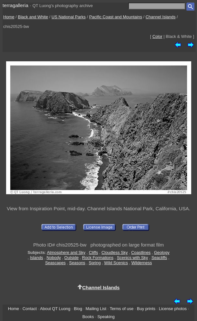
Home (8, 16)
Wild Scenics (116, 262)
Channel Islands (160, 16)
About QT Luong (55, 308)
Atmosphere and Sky (66, 252)
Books (88, 316)
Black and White (33, 16)
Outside (71, 257)
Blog (78, 308)
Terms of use (121, 308)
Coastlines (140, 252)
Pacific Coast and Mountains (115, 16)
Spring (95, 262)
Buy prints (146, 308)
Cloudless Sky (115, 252)
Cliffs (93, 252)
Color (157, 36)
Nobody (54, 257)
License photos (173, 308)
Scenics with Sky (132, 257)
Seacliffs (159, 257)
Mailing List (95, 308)
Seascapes (55, 262)
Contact (29, 308)
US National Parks (68, 16)
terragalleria (15, 5)
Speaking (106, 316)
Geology (161, 252)
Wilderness (141, 262)
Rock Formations (97, 257)
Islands (36, 257)
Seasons (77, 262)
